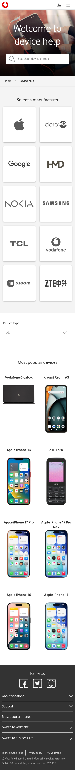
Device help (26, 81)
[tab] (37, 727)
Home (8, 81)
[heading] (37, 696)
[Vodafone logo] (5, 5)
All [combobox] (8, 332)
